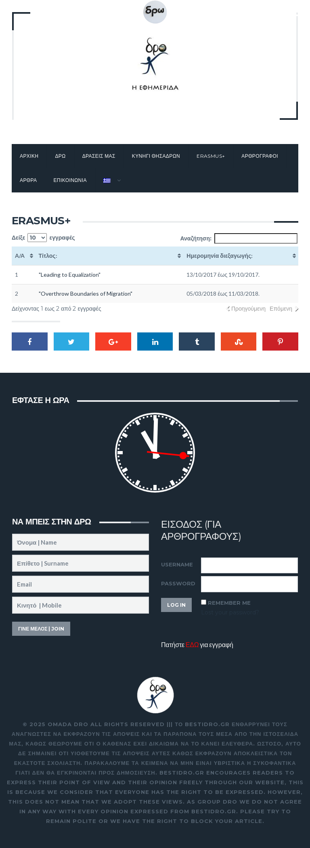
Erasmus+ (211, 156)
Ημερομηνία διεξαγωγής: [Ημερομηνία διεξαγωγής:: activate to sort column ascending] (219, 255)
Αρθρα (28, 180)
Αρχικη (29, 156)
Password (178, 583)
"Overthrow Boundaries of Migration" (85, 293)
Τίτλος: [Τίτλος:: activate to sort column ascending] (48, 255)
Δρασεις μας (98, 156)
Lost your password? (230, 612)
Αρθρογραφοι (259, 156)
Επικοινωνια (69, 180)
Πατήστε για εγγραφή (197, 644)
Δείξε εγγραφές (43, 237)
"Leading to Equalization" (70, 274)
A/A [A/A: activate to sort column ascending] (20, 255)
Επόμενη (281, 308)
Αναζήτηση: (238, 238)
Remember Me (229, 602)
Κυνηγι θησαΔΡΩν (156, 156)
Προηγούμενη (248, 308)
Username (177, 564)
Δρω (60, 156)
